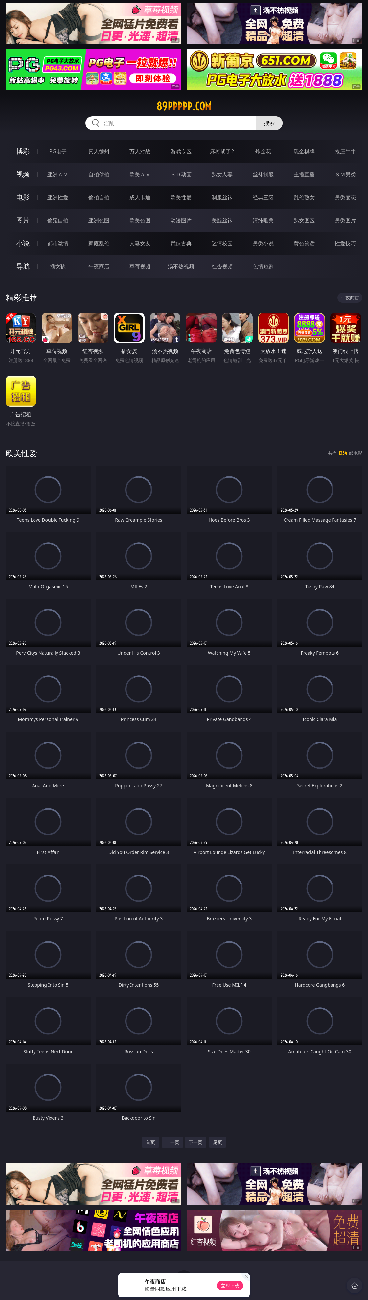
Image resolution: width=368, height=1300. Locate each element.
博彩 (23, 151)
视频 (23, 174)
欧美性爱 (181, 197)
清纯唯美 (263, 220)
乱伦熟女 (304, 197)
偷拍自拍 (98, 197)
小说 (23, 243)
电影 (23, 197)
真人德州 (98, 151)
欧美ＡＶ (139, 174)
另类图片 (345, 220)
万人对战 (139, 151)
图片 (23, 220)
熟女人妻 (222, 174)
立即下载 (230, 1285)
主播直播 (304, 174)
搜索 (269, 123)
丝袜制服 (263, 174)
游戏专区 (181, 151)
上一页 (172, 1142)
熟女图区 (304, 220)
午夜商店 (98, 266)
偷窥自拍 (57, 220)
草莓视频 (139, 266)
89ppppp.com (183, 106)
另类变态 (345, 197)
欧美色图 (139, 220)
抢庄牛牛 (345, 151)
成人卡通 (139, 197)
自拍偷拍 (98, 174)
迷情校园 (222, 243)
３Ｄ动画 (181, 174)
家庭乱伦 (98, 243)
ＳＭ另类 (345, 174)
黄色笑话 (304, 243)
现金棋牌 (304, 151)
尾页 (217, 1142)
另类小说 (263, 243)
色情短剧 (263, 266)
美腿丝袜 (222, 220)
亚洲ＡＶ (57, 174)
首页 (150, 1142)
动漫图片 (181, 220)
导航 (23, 266)
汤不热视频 (181, 266)
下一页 (195, 1142)
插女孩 (58, 266)
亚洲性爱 (57, 197)
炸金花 (263, 151)
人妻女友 (139, 243)
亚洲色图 (98, 220)
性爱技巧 (345, 243)
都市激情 (57, 243)
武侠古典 (181, 243)
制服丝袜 (222, 197)
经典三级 (263, 197)
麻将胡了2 (222, 151)
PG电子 (58, 151)
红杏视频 (222, 266)
